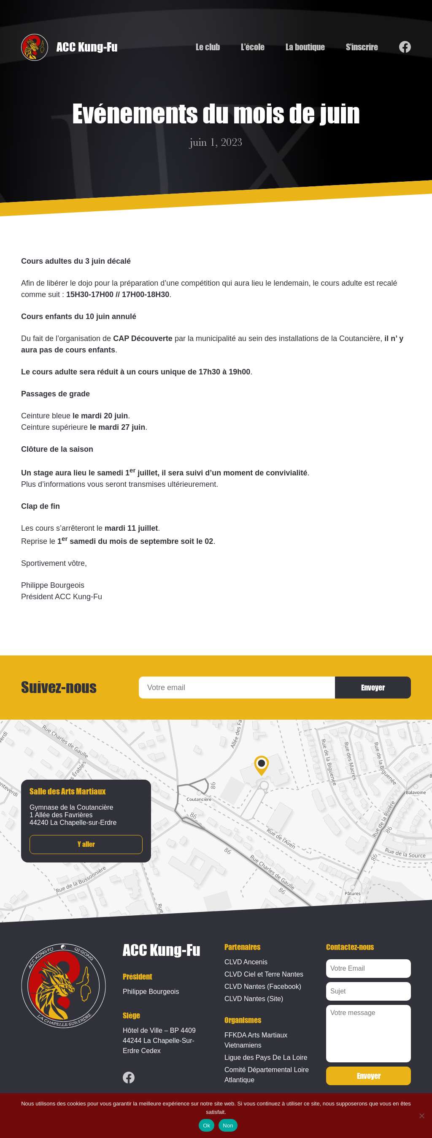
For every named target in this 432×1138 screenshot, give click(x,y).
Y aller (86, 844)
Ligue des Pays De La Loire (266, 1057)
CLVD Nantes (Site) (253, 998)
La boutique (305, 47)
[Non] (421, 1115)
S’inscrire (362, 47)
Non (228, 1125)
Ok (206, 1125)
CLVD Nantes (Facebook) (262, 986)
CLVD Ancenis (245, 962)
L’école (253, 47)
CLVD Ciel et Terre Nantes (263, 974)
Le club (208, 47)
